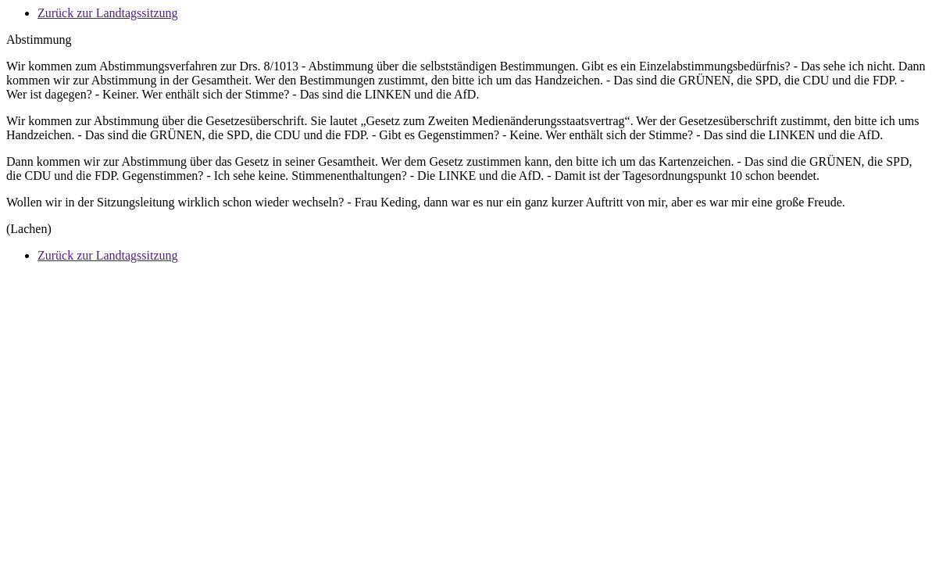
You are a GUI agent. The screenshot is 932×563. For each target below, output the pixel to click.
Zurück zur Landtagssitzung (107, 13)
